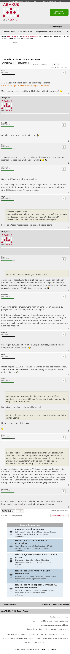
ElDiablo (4, 332)
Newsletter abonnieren (59, 12)
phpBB (42, 621)
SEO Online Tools (36, 634)
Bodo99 (4, 123)
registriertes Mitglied (30, 36)
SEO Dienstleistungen (54, 634)
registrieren (11, 36)
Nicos (3, 70)
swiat (3, 379)
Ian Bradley (63, 617)
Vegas (3, 196)
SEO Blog (23, 634)
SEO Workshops (7, 638)
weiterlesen (19, 536)
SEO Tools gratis (61, 638)
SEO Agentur (12, 634)
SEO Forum (30, 1)
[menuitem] (68, 26)
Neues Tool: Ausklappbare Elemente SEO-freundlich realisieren (36, 586)
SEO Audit (48, 638)
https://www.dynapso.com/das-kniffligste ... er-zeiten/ (25, 85)
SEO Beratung (21, 638)
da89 (3, 354)
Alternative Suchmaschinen (29, 529)
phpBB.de (64, 625)
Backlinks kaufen (36, 638)
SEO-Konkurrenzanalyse (34, 642)
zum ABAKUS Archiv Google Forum (14, 611)
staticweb (4, 167)
